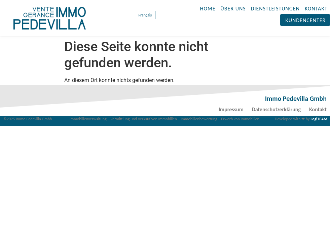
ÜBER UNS (233, 8)
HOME (208, 8)
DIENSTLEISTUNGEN (275, 8)
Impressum (231, 109)
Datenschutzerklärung (276, 109)
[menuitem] (144, 15)
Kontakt (318, 109)
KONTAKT (316, 8)
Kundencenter (306, 20)
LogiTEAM (318, 119)
